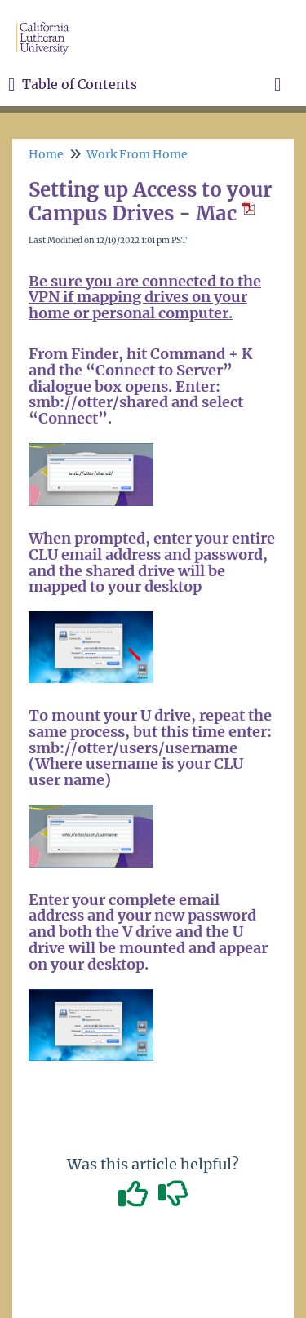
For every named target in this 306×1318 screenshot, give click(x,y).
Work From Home (137, 154)
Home (46, 154)
